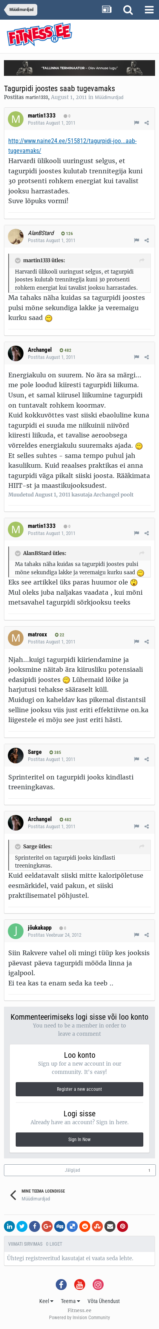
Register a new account (79, 1089)
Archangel (40, 349)
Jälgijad (72, 1170)
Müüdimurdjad (109, 97)
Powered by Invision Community (79, 1317)
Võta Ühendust (104, 1301)
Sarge (35, 751)
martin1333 (37, 97)
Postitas (51, 123)
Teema (70, 1301)
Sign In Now (79, 1139)
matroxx (37, 634)
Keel (46, 1301)
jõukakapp (39, 927)
